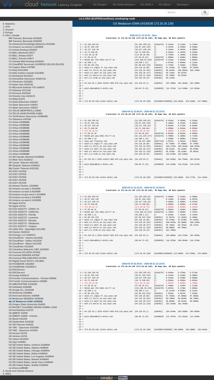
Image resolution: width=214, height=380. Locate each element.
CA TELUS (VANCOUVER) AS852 (25, 113)
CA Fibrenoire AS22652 (21, 81)
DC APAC (147, 4)
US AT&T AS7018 (17, 171)
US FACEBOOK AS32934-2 (22, 267)
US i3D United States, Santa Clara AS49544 (31, 362)
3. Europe (8, 32)
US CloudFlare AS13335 (21, 246)
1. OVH (6, 26)
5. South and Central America (18, 371)
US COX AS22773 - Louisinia (23, 217)
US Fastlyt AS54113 (19, 275)
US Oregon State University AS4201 (27, 304)
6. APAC (7, 374)
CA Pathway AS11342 (20, 90)
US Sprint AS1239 (18, 319)
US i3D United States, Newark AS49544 (29, 359)
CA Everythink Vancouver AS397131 (27, 79)
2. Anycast (8, 29)
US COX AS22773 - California (24, 212)
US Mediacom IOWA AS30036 (27, 301)
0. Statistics (9, 24)
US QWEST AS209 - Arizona (23, 316)
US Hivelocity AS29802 (20, 293)
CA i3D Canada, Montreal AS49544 (26, 157)
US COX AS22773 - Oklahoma (24, 223)
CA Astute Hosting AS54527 (23, 50)
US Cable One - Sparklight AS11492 (27, 229)
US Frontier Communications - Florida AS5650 (32, 278)
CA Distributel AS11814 (21, 76)
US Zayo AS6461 (17, 342)
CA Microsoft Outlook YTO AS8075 (26, 87)
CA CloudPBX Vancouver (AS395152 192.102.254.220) (36, 64)
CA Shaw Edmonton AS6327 (23, 102)
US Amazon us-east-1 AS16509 (24, 188)
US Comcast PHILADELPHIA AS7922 (28, 258)
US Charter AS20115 (19, 232)
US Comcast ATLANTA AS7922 (24, 252)
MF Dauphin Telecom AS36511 (24, 165)
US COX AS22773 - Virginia (22, 226)
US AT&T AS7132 (17, 183)
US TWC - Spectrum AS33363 (24, 327)
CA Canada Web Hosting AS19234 (26, 61)
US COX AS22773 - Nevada (22, 220)
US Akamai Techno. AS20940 (23, 186)
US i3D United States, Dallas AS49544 (28, 353)
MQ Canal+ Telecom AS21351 (24, 168)
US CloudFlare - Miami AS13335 (25, 243)
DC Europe (100, 4)
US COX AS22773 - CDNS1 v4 (24, 209)
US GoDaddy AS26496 (20, 287)
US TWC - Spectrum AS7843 (23, 330)
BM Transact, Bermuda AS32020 (25, 38)
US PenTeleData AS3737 (21, 310)
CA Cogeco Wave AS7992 (22, 67)
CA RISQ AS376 (17, 99)
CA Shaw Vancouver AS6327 (23, 105)
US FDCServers (17, 269)
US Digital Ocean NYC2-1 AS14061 (26, 261)
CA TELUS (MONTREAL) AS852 (25, 110)
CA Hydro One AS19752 (21, 84)
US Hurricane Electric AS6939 (24, 295)
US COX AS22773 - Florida (22, 215)
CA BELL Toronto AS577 (21, 58)
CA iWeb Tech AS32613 (21, 160)
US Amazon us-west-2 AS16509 (25, 200)
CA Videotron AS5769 (20, 119)
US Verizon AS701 (18, 333)
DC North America (124, 4)
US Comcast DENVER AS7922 (24, 255)
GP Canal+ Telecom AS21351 (23, 162)
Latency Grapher (61, 4)
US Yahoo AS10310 (18, 339)
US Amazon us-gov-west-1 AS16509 (27, 194)
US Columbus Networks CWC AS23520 (29, 249)
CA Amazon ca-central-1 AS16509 (26, 47)
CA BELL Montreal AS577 (22, 53)
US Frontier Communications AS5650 (28, 281)
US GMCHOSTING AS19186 (23, 284)
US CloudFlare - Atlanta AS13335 (26, 238)
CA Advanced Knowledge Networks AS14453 (32, 44)
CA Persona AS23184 (20, 93)
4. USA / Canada (11, 35)
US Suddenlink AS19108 (21, 322)
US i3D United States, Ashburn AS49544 (29, 345)
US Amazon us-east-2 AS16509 (24, 191)
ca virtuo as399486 (18, 368)
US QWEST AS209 (18, 313)
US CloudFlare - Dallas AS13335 (25, 241)
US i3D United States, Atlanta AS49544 (28, 348)
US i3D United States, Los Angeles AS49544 (31, 356)
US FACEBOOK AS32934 (21, 264)
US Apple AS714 (17, 203)
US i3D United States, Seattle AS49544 (28, 365)
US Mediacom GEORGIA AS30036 (26, 298)
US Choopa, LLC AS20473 (22, 235)
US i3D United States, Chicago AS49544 (29, 350)
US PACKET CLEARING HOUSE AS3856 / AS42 (33, 307)
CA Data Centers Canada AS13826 (26, 73)
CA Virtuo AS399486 (19, 122)
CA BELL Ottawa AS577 (21, 55)
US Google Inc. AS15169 (21, 290)
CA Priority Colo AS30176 (22, 96)
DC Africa (165, 4)
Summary (183, 4)
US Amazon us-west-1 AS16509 (25, 197)
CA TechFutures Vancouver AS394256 (28, 116)
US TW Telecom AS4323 (21, 324)
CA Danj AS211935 (18, 70)
